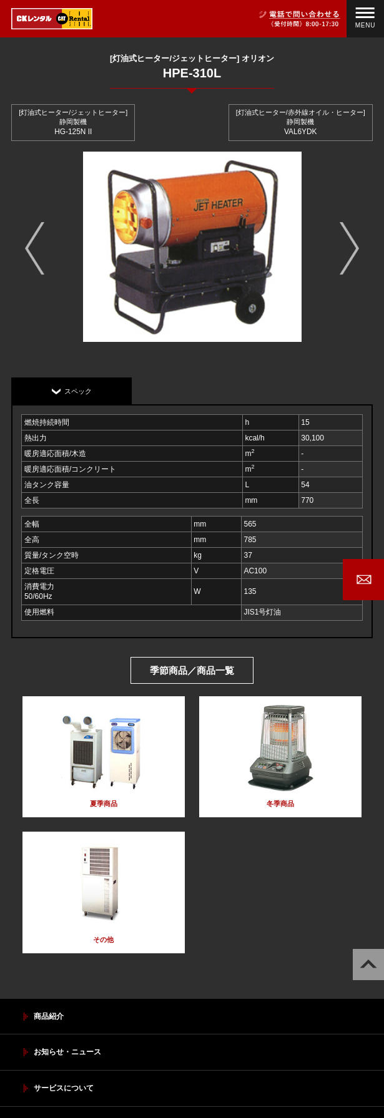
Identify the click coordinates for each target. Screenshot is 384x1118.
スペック (78, 391)
